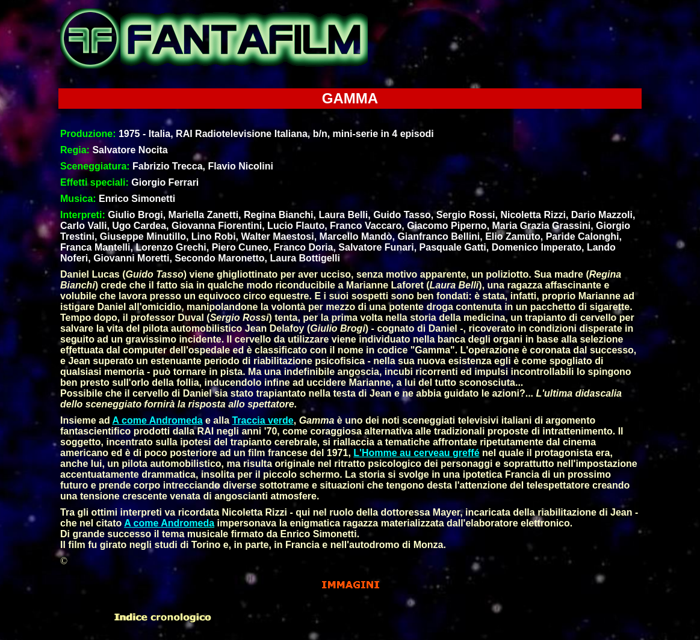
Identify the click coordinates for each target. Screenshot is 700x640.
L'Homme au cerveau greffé (416, 453)
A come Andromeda (158, 420)
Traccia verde (262, 420)
